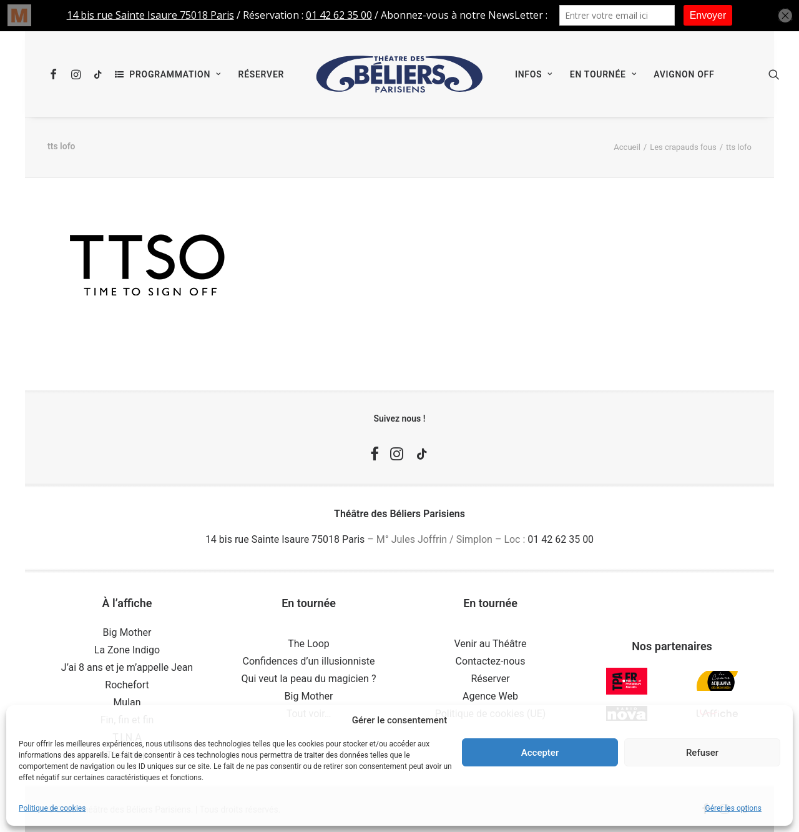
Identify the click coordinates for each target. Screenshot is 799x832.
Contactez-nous (491, 661)
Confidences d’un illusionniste (309, 661)
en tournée (603, 74)
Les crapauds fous (683, 147)
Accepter (540, 752)
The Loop (309, 644)
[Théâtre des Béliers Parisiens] (399, 74)
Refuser (702, 752)
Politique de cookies (52, 808)
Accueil (627, 147)
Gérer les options (733, 808)
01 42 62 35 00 (560, 539)
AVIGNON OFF (684, 74)
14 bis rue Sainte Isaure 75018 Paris (285, 539)
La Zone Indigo (127, 650)
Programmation (174, 74)
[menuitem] (55, 74)
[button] (55, 74)
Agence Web (490, 696)
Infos (533, 74)
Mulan (126, 702)
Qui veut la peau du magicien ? (309, 679)
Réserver (261, 74)
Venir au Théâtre (490, 644)
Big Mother (127, 632)
